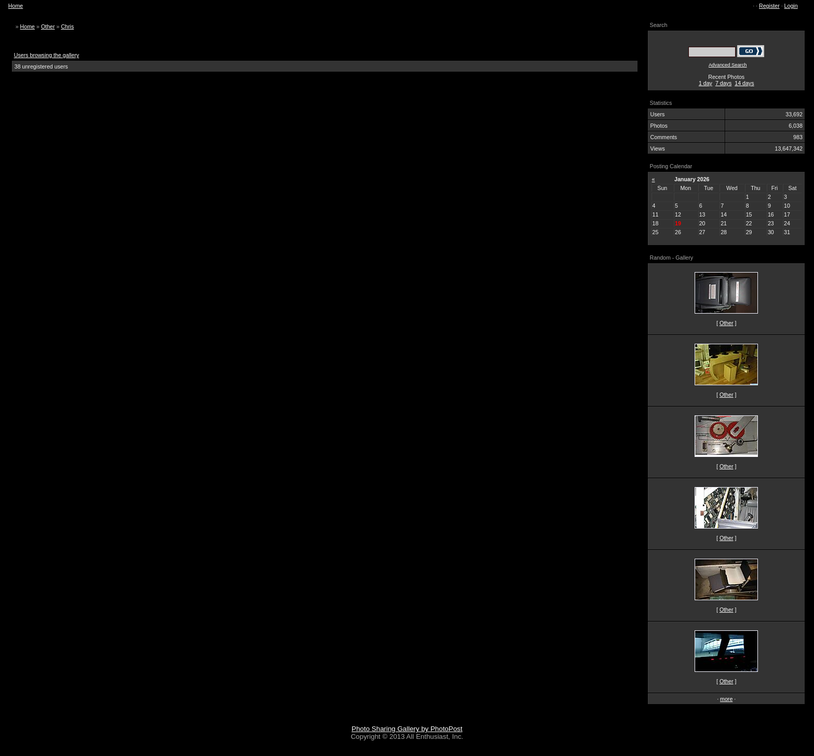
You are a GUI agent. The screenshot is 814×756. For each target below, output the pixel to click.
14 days (744, 83)
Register (769, 6)
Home (15, 6)
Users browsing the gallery (46, 55)
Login (791, 6)
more (726, 699)
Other (48, 26)
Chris (67, 26)
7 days (723, 83)
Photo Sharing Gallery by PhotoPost (406, 729)
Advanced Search (728, 65)
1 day (705, 83)
